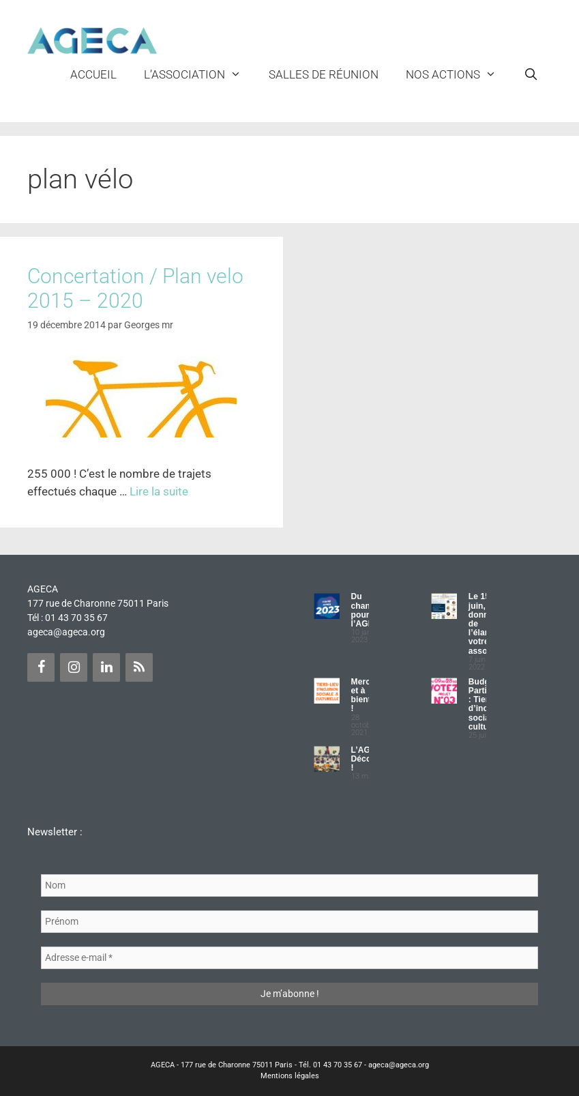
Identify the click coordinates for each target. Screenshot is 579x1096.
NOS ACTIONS (458, 74)
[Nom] (289, 885)
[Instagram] (73, 667)
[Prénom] (289, 921)
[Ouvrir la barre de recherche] (530, 74)
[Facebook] (41, 667)
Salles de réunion (323, 74)
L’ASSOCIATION (199, 74)
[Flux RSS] (139, 667)
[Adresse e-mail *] (289, 958)
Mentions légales (290, 1075)
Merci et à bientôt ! (365, 695)
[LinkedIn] (106, 667)
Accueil (93, 74)
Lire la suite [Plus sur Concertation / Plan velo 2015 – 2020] (159, 491)
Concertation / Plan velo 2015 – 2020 (135, 288)
